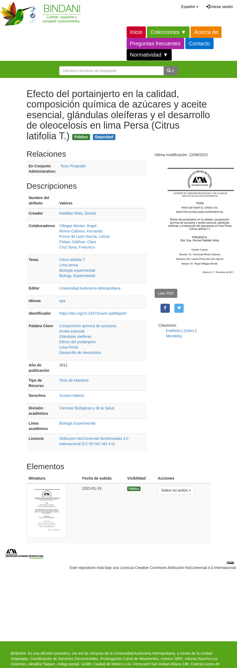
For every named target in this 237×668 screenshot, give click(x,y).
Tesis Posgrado (73, 166)
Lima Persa (68, 347)
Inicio (136, 32)
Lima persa (68, 265)
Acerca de (206, 32)
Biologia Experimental (77, 423)
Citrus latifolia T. (72, 260)
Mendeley (174, 336)
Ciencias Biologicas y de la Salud (86, 408)
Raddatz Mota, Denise (77, 213)
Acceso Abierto (71, 395)
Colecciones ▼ (168, 32)
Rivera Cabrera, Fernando (81, 231)
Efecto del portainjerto (77, 342)
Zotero (188, 331)
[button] (189, 6)
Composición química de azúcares (87, 326)
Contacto (199, 43)
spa (62, 301)
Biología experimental (77, 270)
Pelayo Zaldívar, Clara (77, 242)
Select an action (176, 489)
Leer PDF (166, 293)
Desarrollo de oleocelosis (80, 352)
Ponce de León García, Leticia (84, 236)
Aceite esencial (71, 331)
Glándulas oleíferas (75, 336)
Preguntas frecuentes (155, 43)
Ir (170, 71)
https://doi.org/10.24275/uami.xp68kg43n (93, 313)
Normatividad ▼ (149, 55)
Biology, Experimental (77, 276)
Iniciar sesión (219, 7)
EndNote (173, 331)
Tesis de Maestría (74, 380)
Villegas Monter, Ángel (77, 226)
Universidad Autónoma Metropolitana (89, 288)
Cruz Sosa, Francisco (77, 247)
